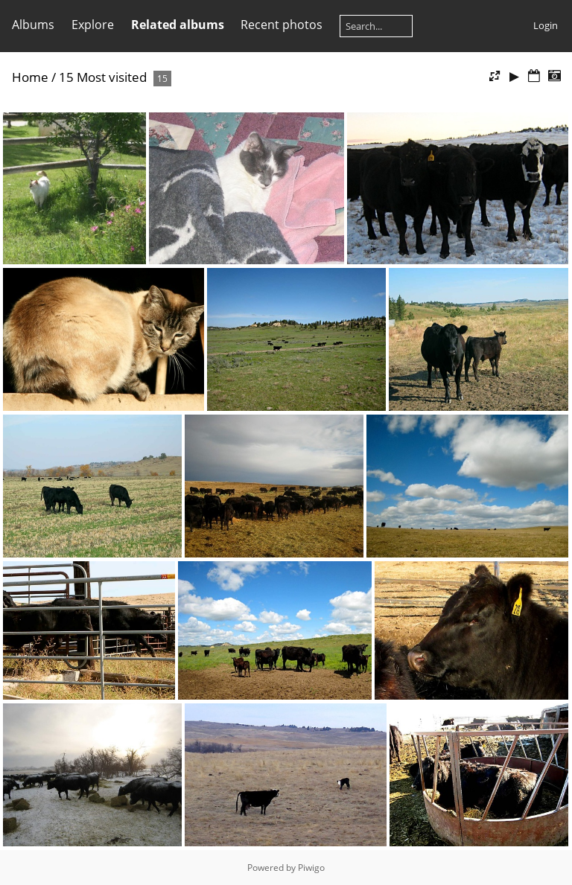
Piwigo (311, 867)
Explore (93, 24)
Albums (33, 24)
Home (30, 77)
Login (545, 25)
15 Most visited (103, 77)
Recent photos (281, 24)
